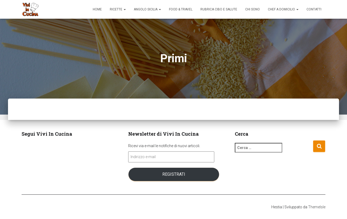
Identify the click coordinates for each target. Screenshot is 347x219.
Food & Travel (180, 9)
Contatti (313, 9)
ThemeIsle (316, 207)
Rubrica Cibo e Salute (218, 9)
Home (97, 9)
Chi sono (252, 9)
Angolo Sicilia (147, 9)
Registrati (173, 174)
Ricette (118, 9)
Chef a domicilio (283, 9)
